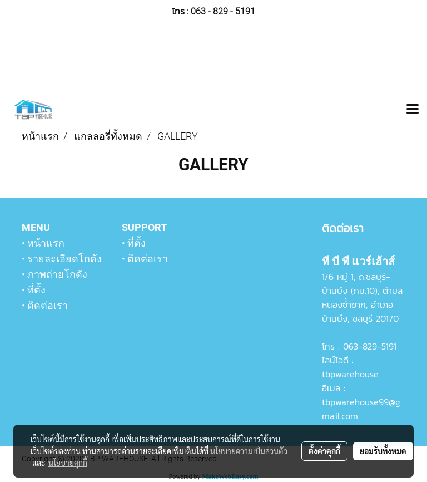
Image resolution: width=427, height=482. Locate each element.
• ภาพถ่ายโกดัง (54, 274)
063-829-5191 (369, 346)
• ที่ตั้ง (34, 290)
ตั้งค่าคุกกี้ (324, 451)
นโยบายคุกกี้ (67, 463)
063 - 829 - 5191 (223, 11)
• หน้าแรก (43, 243)
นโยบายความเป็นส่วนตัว (248, 451)
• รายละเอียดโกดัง (62, 258)
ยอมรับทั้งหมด (383, 451)
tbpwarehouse (350, 374)
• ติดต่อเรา (45, 305)
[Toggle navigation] (412, 109)
